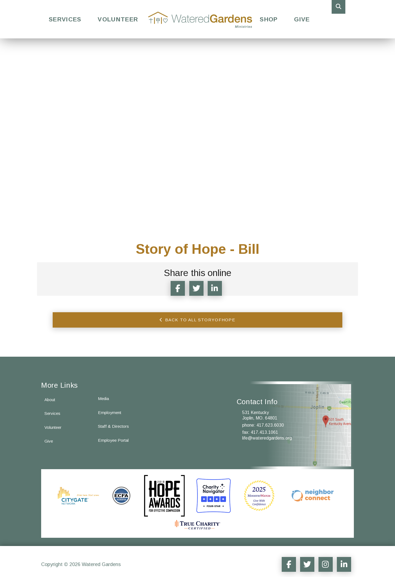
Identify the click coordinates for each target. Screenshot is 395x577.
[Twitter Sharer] (197, 288)
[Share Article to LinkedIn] (218, 288)
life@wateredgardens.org (267, 431)
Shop (269, 19)
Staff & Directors (114, 420)
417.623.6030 (270, 419)
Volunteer (118, 19)
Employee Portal (114, 435)
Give (302, 19)
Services (65, 19)
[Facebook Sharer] (177, 288)
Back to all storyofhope (197, 320)
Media (104, 392)
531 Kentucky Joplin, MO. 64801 (259, 409)
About (50, 393)
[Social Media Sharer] (281, 558)
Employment (110, 406)
